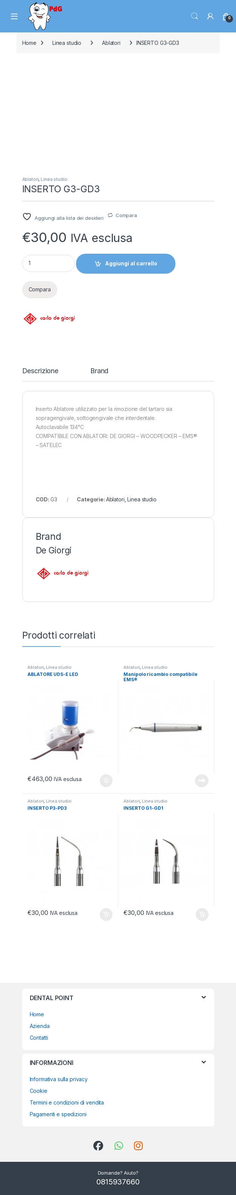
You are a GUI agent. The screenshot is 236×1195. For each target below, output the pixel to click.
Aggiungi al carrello (131, 263)
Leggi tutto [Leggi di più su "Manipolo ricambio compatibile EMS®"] (202, 780)
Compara (126, 215)
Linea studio (66, 43)
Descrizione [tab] (40, 371)
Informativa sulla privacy (59, 1079)
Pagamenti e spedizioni (58, 1114)
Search (194, 16)
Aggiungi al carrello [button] (106, 780)
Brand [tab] (99, 371)
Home (29, 43)
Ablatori (111, 43)
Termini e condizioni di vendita (67, 1102)
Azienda (40, 1026)
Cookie (38, 1091)
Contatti (39, 1037)
